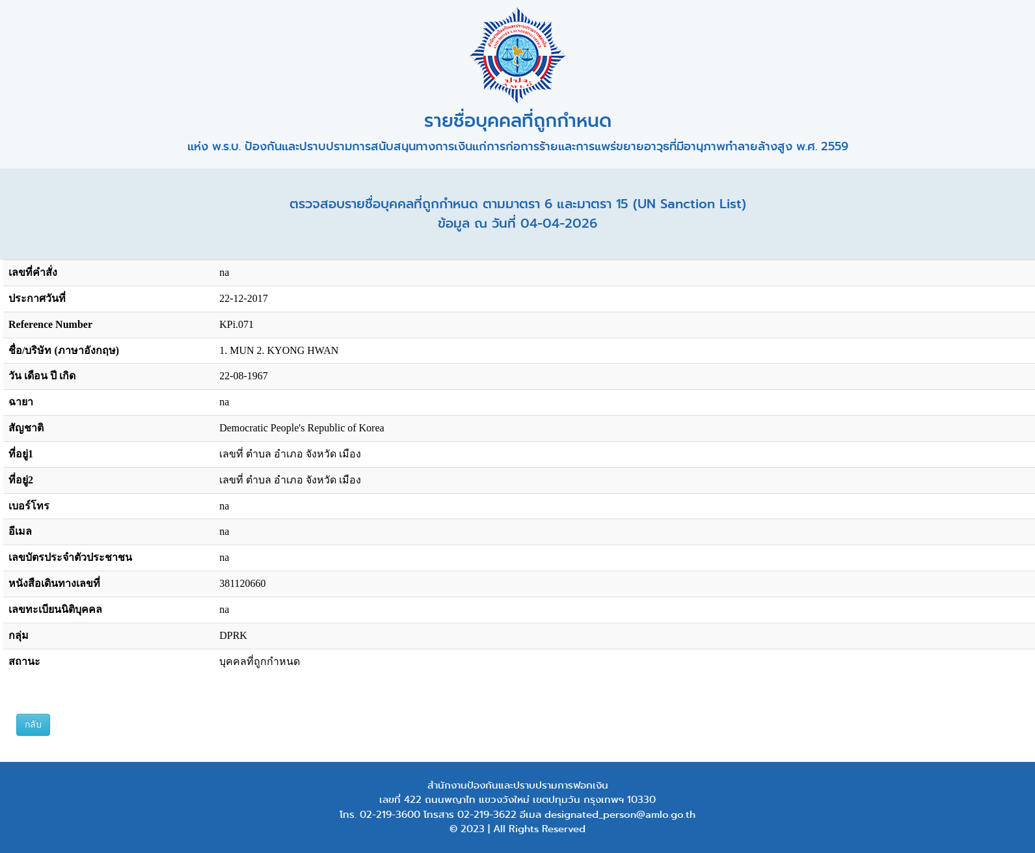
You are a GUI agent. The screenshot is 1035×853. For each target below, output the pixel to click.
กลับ (33, 724)
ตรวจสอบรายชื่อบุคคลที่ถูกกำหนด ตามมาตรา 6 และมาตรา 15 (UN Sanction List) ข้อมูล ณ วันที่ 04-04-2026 (517, 214)
